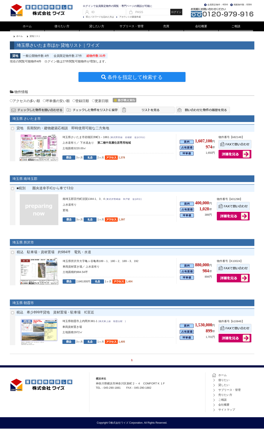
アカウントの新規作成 (130, 17)
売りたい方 (222, 395)
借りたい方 (61, 26)
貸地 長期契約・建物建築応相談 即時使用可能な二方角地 (65, 128)
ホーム (27, 26)
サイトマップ (223, 410)
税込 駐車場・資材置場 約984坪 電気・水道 (54, 252)
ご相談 (235, 26)
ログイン (176, 12)
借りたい (220, 380)
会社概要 (201, 26)
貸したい (220, 385)
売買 (166, 26)
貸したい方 (96, 26)
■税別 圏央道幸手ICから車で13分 (45, 189)
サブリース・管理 (131, 26)
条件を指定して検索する (132, 77)
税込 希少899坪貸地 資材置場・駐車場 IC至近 (55, 313)
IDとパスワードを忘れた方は (100, 17)
